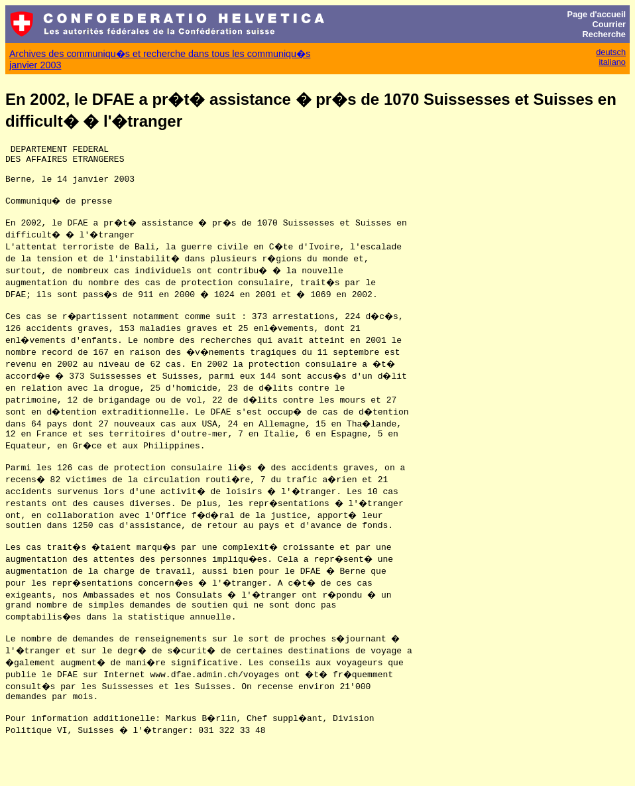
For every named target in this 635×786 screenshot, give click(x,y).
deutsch (611, 52)
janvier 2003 (35, 65)
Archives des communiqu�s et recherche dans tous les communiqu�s (159, 53)
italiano (612, 62)
